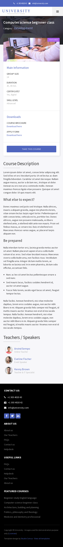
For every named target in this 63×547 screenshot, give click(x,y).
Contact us (9, 444)
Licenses (12, 533)
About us (8, 430)
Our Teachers (10, 435)
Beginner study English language (20, 497)
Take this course (31, 149)
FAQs (6, 439)
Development (23, 28)
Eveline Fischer (22, 358)
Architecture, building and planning (21, 507)
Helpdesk (9, 449)
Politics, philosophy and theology (20, 512)
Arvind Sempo (22, 348)
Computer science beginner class (21, 502)
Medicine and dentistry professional (22, 516)
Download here (14, 126)
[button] (57, 11)
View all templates (42, 538)
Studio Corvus (27, 538)
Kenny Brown (22, 369)
